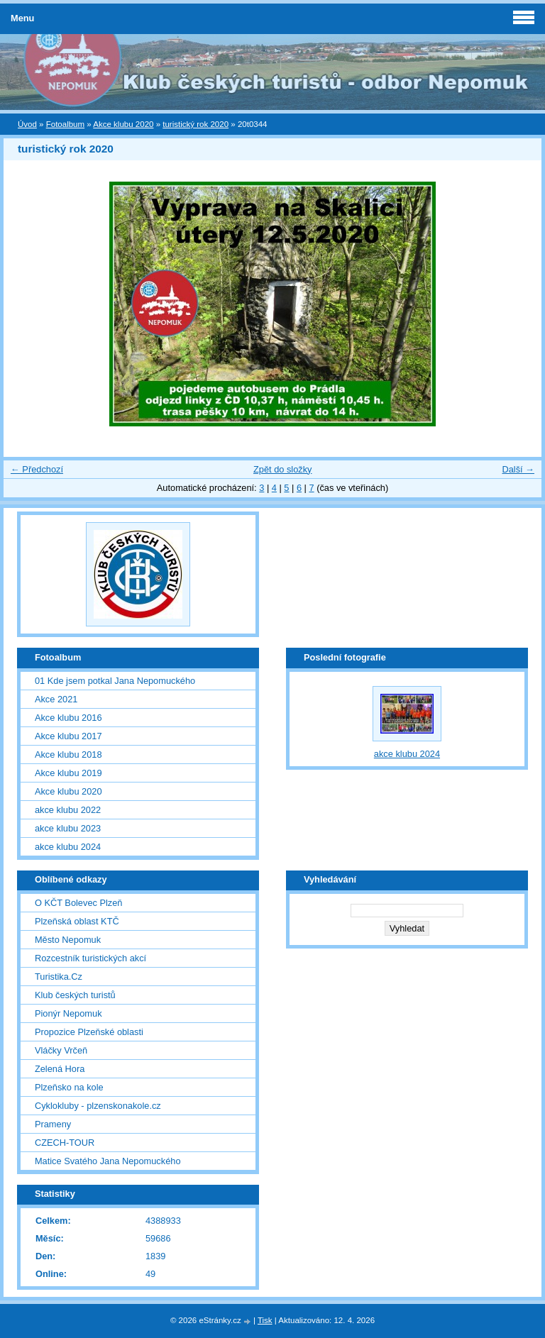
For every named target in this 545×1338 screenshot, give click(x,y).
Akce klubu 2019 (68, 773)
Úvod (27, 124)
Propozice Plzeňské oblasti (89, 1032)
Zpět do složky (282, 469)
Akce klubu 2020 (123, 124)
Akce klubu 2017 (68, 736)
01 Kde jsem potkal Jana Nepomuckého (115, 680)
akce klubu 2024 (68, 846)
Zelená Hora (59, 1068)
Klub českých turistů (75, 995)
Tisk (265, 1320)
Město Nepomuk (68, 939)
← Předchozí (37, 469)
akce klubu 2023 (68, 828)
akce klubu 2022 (68, 810)
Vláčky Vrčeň (61, 1050)
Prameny (53, 1124)
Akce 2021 (56, 699)
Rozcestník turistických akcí (90, 958)
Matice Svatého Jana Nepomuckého (108, 1161)
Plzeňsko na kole (69, 1087)
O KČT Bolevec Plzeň (79, 902)
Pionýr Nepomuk (68, 1013)
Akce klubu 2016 (68, 717)
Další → (518, 469)
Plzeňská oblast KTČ (77, 921)
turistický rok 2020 (196, 124)
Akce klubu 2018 (68, 754)
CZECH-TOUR (64, 1142)
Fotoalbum (65, 124)
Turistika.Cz (58, 976)
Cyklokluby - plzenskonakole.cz (98, 1105)
